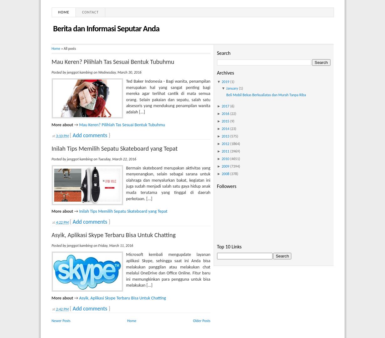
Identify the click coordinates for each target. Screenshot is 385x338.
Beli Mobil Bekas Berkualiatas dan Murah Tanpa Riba (266, 95)
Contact (90, 12)
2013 (225, 136)
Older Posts (201, 321)
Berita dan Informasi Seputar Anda (106, 28)
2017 (225, 106)
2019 (225, 82)
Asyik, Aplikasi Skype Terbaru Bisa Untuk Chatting (114, 235)
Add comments (90, 135)
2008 (225, 174)
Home (64, 12)
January (232, 88)
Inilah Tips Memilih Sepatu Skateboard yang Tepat (115, 148)
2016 (225, 114)
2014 (225, 129)
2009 (225, 166)
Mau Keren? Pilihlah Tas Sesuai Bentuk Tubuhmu (113, 62)
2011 (225, 151)
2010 (225, 159)
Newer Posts (61, 321)
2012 (225, 144)
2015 (225, 121)
